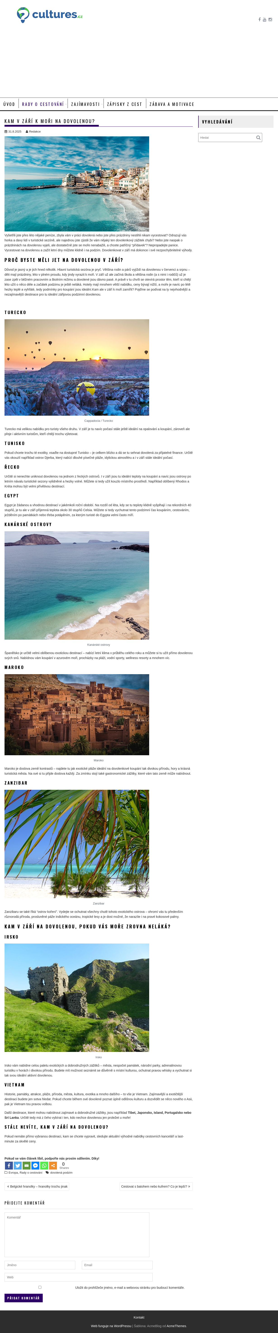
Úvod (9, 104)
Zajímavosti (85, 104)
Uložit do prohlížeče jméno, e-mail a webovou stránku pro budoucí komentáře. (130, 1287)
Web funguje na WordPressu (111, 1326)
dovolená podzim (61, 1172)
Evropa (13, 1172)
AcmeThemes (176, 1326)
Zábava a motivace (172, 104)
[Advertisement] (139, 63)
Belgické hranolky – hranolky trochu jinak (39, 1186)
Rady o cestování (43, 104)
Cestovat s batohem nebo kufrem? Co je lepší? (154, 1186)
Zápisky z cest (125, 104)
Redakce (33, 131)
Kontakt (139, 1317)
